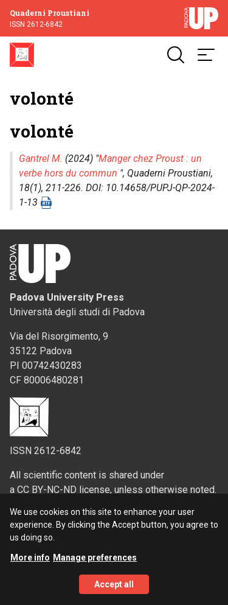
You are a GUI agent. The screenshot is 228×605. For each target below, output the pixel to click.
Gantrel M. (41, 158)
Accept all (114, 591)
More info (30, 565)
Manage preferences (95, 565)
